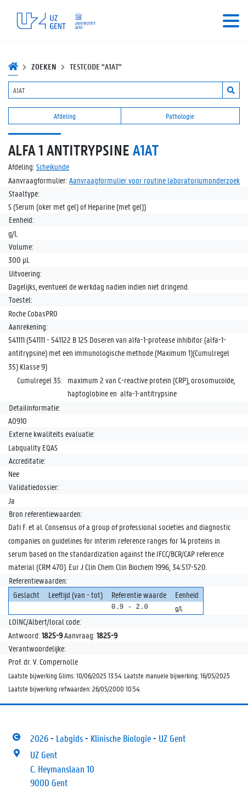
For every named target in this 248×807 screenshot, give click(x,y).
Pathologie (180, 115)
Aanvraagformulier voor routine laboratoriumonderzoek (154, 180)
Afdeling (65, 115)
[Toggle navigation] (231, 20)
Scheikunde (52, 166)
